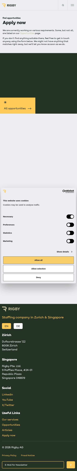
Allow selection (38, 269)
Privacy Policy (9, 455)
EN (6, 326)
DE (18, 326)
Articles (7, 429)
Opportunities (27, 33)
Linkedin (7, 394)
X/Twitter (8, 404)
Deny (38, 277)
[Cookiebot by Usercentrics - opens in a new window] (62, 191)
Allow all (39, 260)
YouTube (7, 399)
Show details (63, 252)
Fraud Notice (28, 455)
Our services (10, 419)
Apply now (8, 435)
